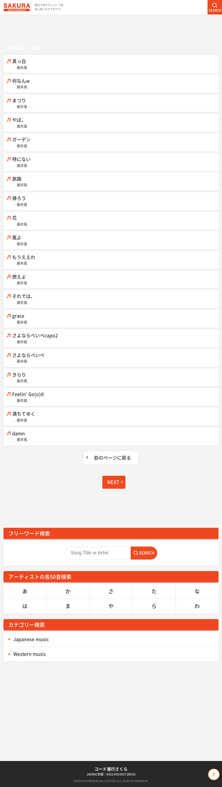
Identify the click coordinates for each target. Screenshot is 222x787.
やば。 (115, 122)
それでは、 (115, 298)
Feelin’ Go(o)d (115, 396)
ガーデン (115, 142)
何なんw (115, 83)
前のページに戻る (112, 457)
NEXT (113, 481)
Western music (29, 653)
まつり (115, 103)
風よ (115, 240)
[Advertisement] (111, 27)
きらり (115, 377)
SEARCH (215, 10)
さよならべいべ (115, 357)
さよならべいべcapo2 (115, 338)
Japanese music (31, 639)
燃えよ (115, 279)
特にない (115, 161)
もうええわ (115, 259)
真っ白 (115, 64)
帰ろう (115, 201)
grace (115, 318)
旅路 (115, 181)
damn (115, 436)
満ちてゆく (115, 416)
